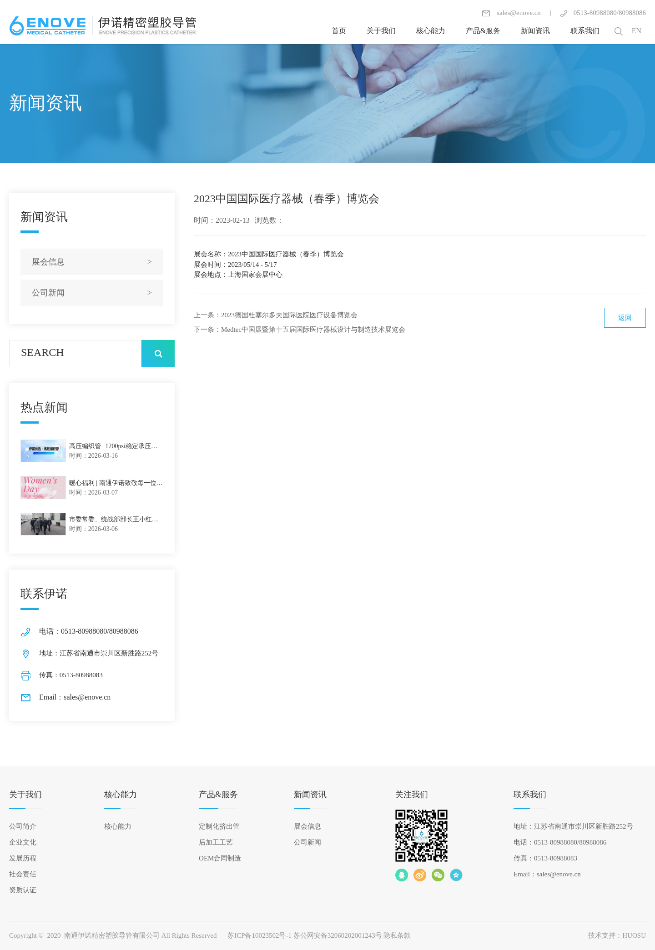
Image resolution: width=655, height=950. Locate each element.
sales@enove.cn (511, 12)
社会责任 (22, 874)
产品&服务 (218, 794)
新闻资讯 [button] (535, 31)
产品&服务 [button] (483, 31)
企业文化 (22, 842)
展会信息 (307, 826)
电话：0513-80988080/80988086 (560, 842)
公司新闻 (307, 842)
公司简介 (22, 826)
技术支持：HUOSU (617, 935)
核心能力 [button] (430, 31)
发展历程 (22, 858)
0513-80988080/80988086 (603, 12)
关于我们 (25, 794)
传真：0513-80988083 (545, 858)
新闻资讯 (310, 794)
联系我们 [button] (585, 31)
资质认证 (22, 890)
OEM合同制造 (220, 858)
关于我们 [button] (381, 31)
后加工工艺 (216, 842)
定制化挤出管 (219, 826)
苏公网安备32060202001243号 (337, 935)
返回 (625, 317)
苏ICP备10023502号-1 (259, 935)
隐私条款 (397, 935)
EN (636, 31)
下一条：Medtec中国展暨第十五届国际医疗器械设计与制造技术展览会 (299, 329)
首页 (339, 31)
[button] (618, 31)
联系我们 (530, 794)
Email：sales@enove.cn (547, 874)
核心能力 (120, 794)
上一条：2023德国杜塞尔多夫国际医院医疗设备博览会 (276, 315)
